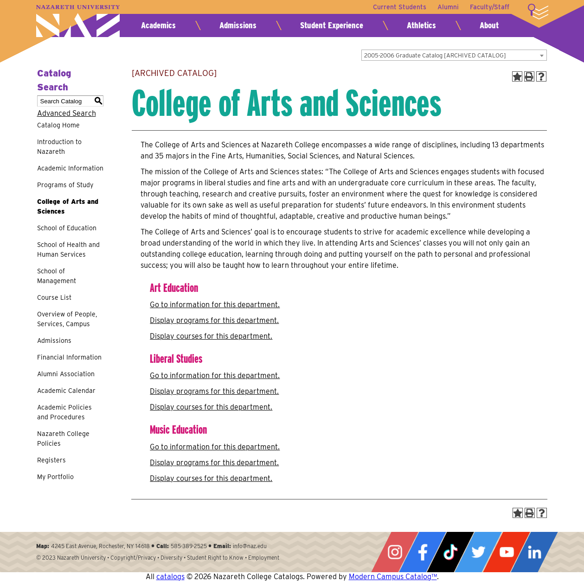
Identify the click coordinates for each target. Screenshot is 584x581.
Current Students (399, 7)
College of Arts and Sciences (67, 206)
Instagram (394, 552)
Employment (263, 557)
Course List (54, 297)
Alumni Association (66, 374)
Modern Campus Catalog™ (393, 576)
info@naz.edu (250, 546)
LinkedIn (534, 552)
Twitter (478, 552)
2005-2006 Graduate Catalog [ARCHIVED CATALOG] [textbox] (435, 55)
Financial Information (69, 357)
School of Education (66, 228)
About (489, 25)
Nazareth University (78, 21)
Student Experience (331, 25)
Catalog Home (58, 125)
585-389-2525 (189, 546)
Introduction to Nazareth (59, 146)
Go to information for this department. (215, 304)
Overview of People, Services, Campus (67, 319)
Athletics (421, 25)
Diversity (171, 557)
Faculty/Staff (489, 7)
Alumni (448, 7)
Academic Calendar (66, 390)
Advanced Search (66, 113)
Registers (51, 460)
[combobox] (454, 55)
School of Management (56, 275)
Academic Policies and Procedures (64, 412)
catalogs (170, 576)
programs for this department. (214, 320)
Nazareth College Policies (63, 438)
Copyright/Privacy (133, 557)
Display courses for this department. (211, 336)
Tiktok (450, 552)
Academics (158, 25)
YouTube (506, 552)
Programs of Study (65, 185)
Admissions (238, 25)
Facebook (422, 552)
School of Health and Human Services (68, 249)
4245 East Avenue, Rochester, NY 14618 (100, 546)
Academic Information (70, 168)
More (538, 11)
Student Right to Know (215, 557)
